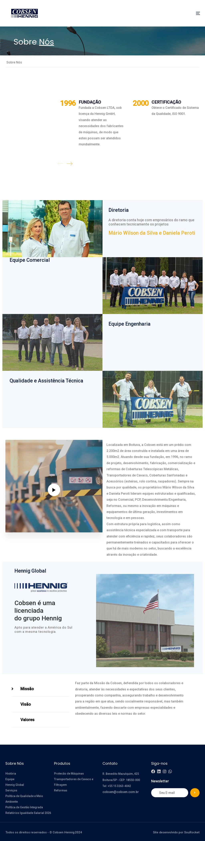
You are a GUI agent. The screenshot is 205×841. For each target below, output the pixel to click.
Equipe (9, 779)
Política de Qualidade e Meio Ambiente (24, 798)
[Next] (69, 163)
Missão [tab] (27, 688)
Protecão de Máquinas (69, 773)
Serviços (11, 790)
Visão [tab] (25, 704)
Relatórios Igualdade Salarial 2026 (28, 812)
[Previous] (60, 163)
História (10, 773)
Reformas (60, 790)
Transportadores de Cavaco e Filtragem (73, 782)
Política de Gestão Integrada (24, 807)
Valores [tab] (27, 719)
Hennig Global (14, 784)
